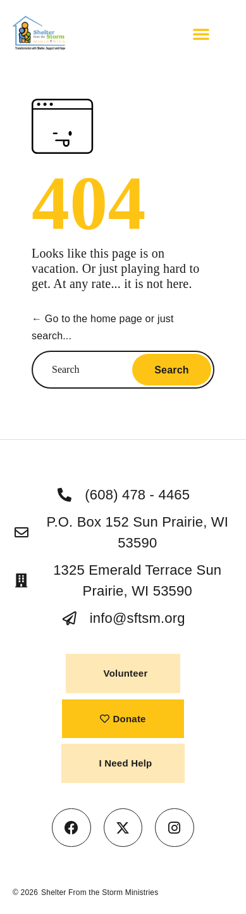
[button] (201, 33)
